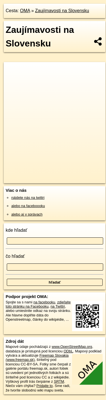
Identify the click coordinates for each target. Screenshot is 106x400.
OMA (25, 10)
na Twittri (58, 306)
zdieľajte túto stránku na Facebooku (38, 304)
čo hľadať (15, 256)
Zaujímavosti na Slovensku (62, 10)
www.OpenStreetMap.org (72, 346)
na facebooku (44, 302)
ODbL (68, 351)
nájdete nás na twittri (27, 197)
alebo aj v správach (26, 214)
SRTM (59, 381)
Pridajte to (44, 386)
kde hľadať (16, 230)
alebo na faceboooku (28, 206)
